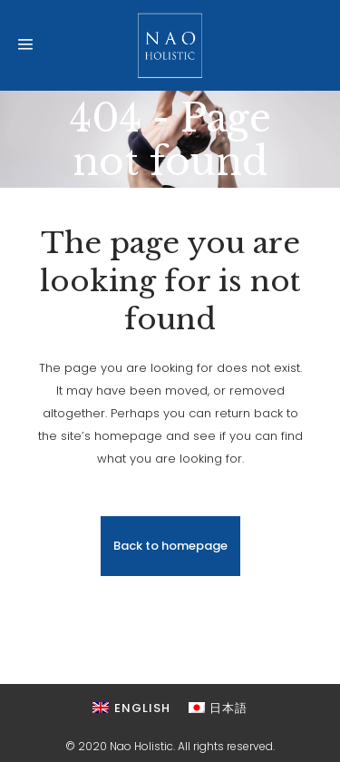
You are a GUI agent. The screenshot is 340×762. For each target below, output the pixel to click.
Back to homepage (170, 545)
